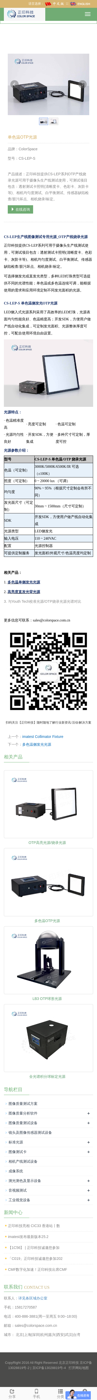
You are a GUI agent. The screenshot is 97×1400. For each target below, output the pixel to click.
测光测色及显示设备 (25, 1181)
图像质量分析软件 (23, 1113)
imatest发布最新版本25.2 (28, 1237)
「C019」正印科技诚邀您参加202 (35, 1258)
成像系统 (16, 1171)
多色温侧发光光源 (36, 744)
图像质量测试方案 (23, 1104)
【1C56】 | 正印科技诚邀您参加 (33, 1248)
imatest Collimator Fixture (42, 737)
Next (82, 84)
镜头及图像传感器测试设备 (30, 1132)
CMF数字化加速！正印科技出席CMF (37, 1269)
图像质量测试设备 (23, 1123)
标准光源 (16, 1142)
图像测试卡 (18, 1152)
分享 (12, 1393)
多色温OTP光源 (47, 921)
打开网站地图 (79, 1368)
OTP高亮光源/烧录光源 (47, 843)
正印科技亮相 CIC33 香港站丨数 (34, 1226)
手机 (36, 1393)
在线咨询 (20, 209)
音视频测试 (18, 1190)
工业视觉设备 (19, 1200)
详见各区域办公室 (32, 1298)
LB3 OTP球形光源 (47, 999)
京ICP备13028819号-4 (49, 1368)
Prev (14, 84)
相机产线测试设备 (23, 1161)
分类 (61, 1393)
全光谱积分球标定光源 (47, 1076)
